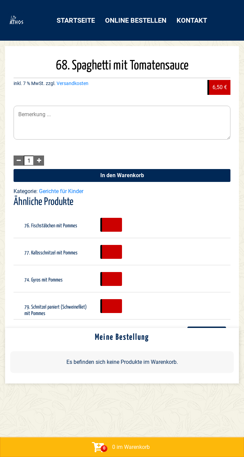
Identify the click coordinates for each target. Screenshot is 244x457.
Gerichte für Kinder (61, 191)
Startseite (76, 20)
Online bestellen (135, 20)
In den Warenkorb (122, 175)
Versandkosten (72, 83)
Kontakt (192, 20)
